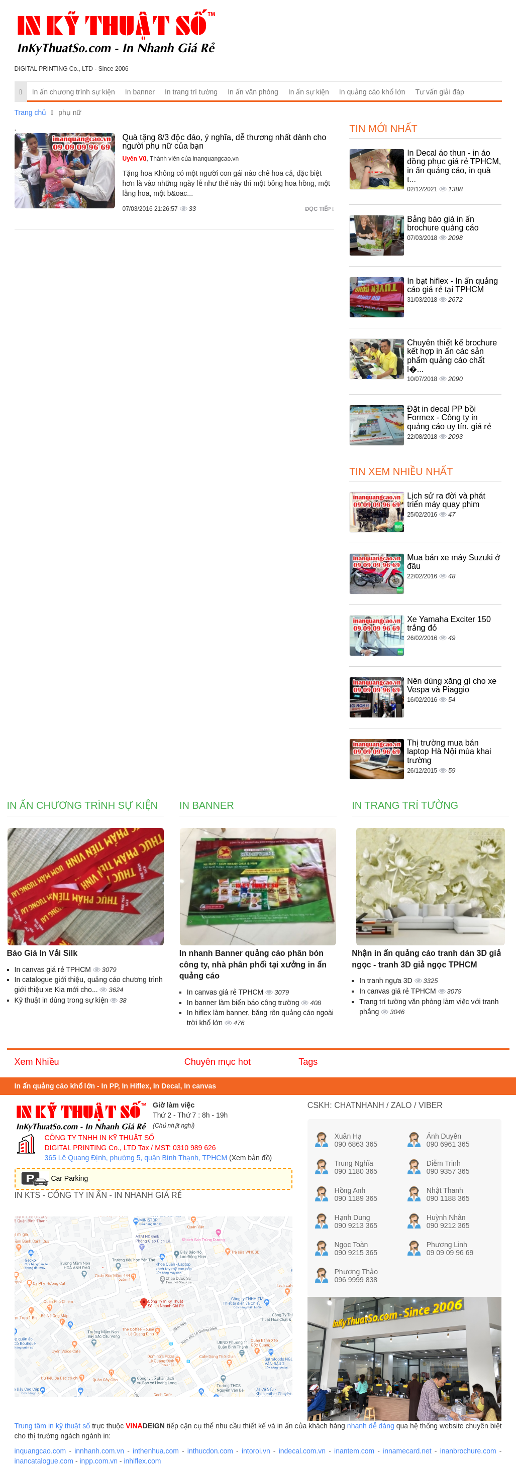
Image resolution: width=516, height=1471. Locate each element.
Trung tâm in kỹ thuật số (52, 1426)
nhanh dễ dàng (370, 1426)
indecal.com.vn (302, 1451)
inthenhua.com (156, 1451)
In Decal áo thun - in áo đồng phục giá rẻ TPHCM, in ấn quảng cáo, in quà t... (454, 166)
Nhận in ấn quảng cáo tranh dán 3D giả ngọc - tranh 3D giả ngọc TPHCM (426, 959)
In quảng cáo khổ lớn (372, 92)
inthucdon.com (210, 1451)
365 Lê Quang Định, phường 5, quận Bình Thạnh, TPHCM (136, 1158)
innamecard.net (407, 1451)
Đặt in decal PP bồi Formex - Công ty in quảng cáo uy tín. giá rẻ (449, 418)
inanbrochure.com (468, 1451)
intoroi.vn (256, 1451)
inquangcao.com (40, 1451)
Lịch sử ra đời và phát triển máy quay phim (446, 500)
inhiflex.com (142, 1461)
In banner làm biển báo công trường (244, 1003)
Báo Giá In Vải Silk (42, 953)
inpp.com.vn (98, 1461)
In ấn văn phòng (253, 92)
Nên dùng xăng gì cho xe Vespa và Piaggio (451, 685)
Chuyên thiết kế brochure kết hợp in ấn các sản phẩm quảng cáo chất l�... (452, 356)
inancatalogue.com (44, 1461)
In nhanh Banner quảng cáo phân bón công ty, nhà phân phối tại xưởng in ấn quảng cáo (253, 964)
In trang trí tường (191, 92)
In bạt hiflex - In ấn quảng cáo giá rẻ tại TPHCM (452, 285)
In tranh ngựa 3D (386, 980)
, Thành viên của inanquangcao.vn (181, 158)
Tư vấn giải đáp (439, 92)
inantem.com (354, 1451)
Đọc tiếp (319, 209)
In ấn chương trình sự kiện (73, 92)
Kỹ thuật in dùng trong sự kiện (63, 1000)
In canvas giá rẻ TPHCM (54, 969)
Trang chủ (31, 112)
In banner (140, 92)
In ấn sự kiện (308, 92)
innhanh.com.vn (99, 1451)
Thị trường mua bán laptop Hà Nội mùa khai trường (449, 752)
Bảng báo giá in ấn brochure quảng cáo (442, 223)
